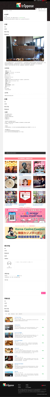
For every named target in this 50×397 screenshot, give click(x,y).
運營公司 (19, 384)
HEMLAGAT (17, 348)
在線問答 (27, 384)
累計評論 (6, 31)
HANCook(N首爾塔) (18, 332)
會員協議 (19, 387)
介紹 (5, 104)
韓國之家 (16, 371)
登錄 (41, 0)
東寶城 (16, 356)
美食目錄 (10, 10)
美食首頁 (6, 10)
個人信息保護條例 (28, 387)
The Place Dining (18, 317)
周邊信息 (6, 34)
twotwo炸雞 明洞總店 (19, 340)
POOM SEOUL (17, 325)
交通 (5, 29)
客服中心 (35, 0)
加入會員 (38, 0)
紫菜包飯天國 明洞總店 (19, 363)
